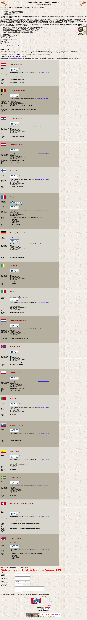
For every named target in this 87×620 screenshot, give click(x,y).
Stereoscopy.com (40, 618)
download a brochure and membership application (14, 56)
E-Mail (49, 606)
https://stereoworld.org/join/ (17, 45)
